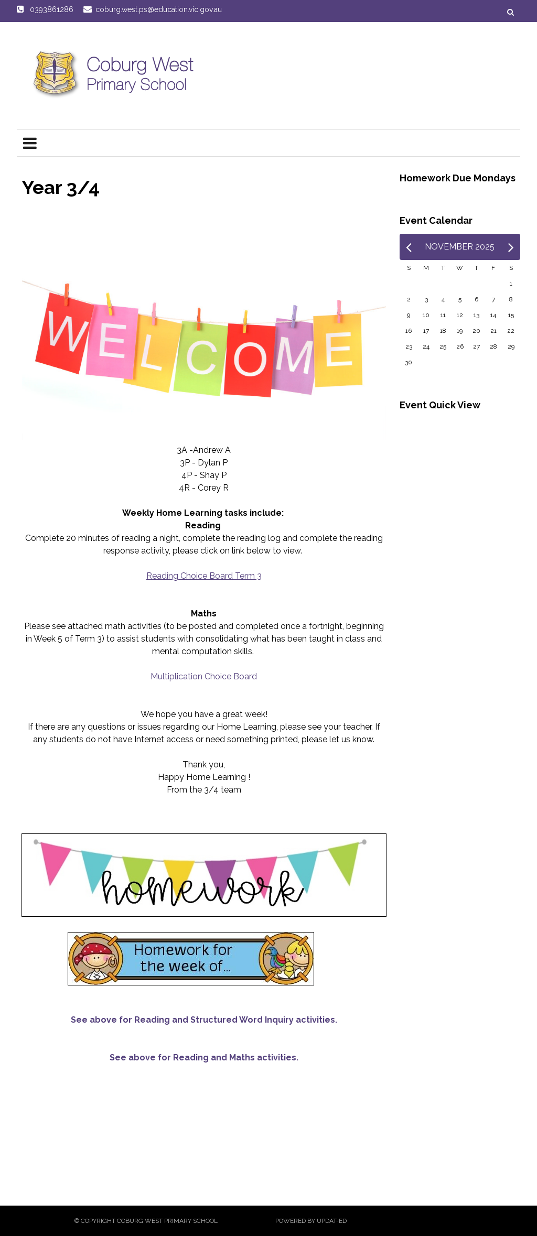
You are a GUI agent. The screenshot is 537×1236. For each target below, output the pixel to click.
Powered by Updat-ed (311, 1220)
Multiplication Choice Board (204, 676)
